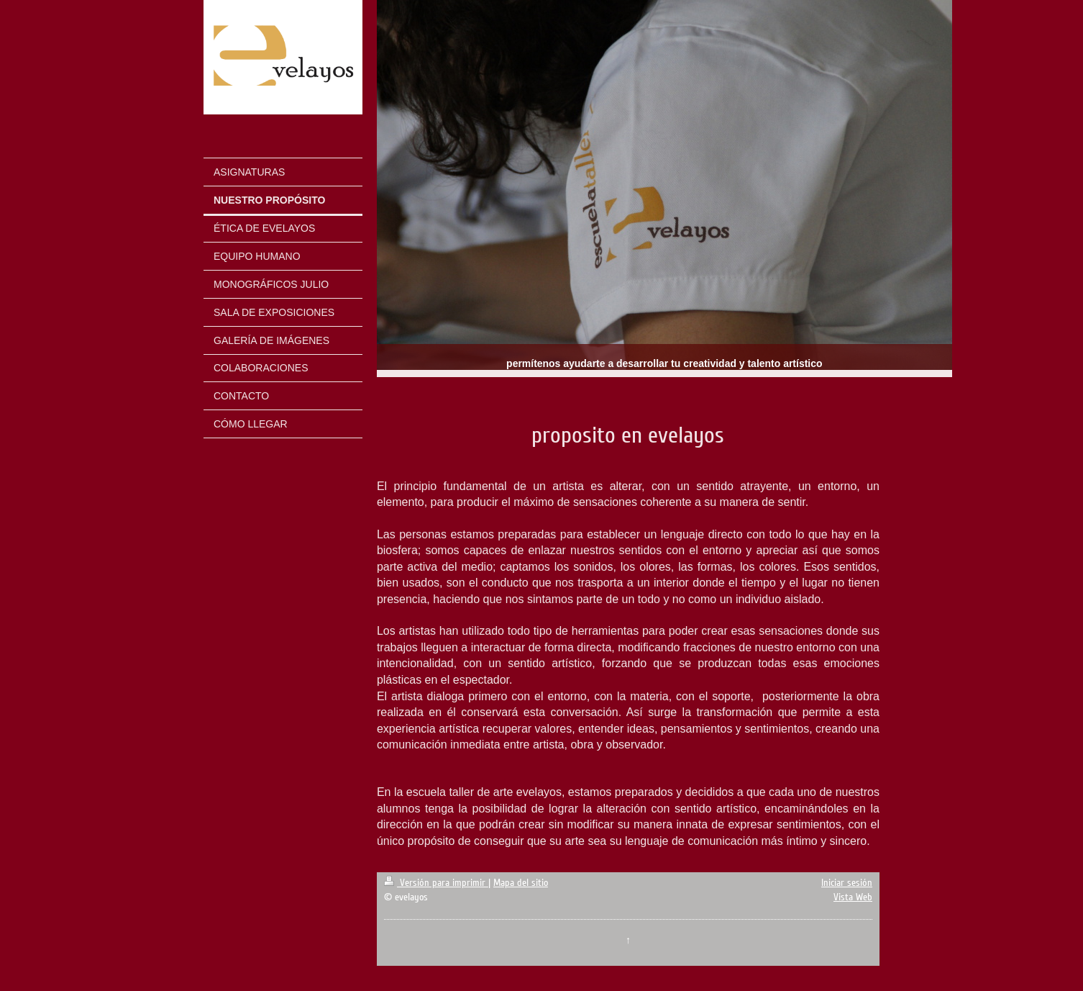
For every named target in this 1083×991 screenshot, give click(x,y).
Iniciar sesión (846, 883)
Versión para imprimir (436, 883)
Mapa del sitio (520, 883)
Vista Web (852, 897)
